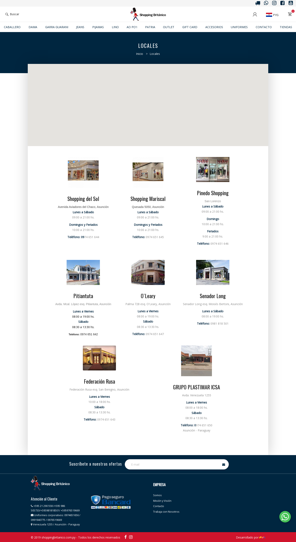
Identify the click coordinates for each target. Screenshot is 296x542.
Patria (150, 27)
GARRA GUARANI (56, 27)
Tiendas (286, 27)
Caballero (12, 27)
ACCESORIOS (214, 27)
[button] (160, 79)
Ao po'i (132, 27)
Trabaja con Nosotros (166, 511)
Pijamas (98, 27)
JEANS (80, 27)
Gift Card (189, 27)
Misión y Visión (162, 501)
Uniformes (239, 27)
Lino (115, 27)
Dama (33, 27)
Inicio (139, 54)
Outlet (168, 27)
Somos (157, 495)
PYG (272, 15)
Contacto (264, 27)
